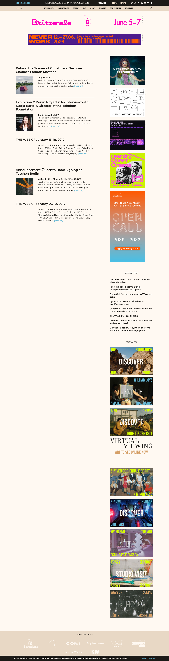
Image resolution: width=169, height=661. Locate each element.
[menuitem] (48, 9)
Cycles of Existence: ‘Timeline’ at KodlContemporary (127, 302)
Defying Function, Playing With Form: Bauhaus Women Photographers (130, 329)
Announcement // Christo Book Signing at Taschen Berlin (49, 171)
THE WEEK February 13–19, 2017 (40, 140)
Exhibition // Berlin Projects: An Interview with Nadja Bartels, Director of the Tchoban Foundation (52, 105)
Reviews (76, 8)
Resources (129, 8)
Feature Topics (63, 8)
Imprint (123, 3)
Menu (19, 9)
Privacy (115, 3)
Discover (102, 8)
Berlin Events (115, 8)
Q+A (84, 8)
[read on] (82, 154)
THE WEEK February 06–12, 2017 (40, 204)
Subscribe (102, 3)
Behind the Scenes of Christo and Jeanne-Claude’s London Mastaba (49, 70)
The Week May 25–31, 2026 (124, 316)
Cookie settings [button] (147, 658)
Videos (92, 8)
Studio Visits (49, 8)
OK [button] (154, 658)
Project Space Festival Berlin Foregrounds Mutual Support (125, 288)
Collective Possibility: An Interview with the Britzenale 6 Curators (131, 310)
